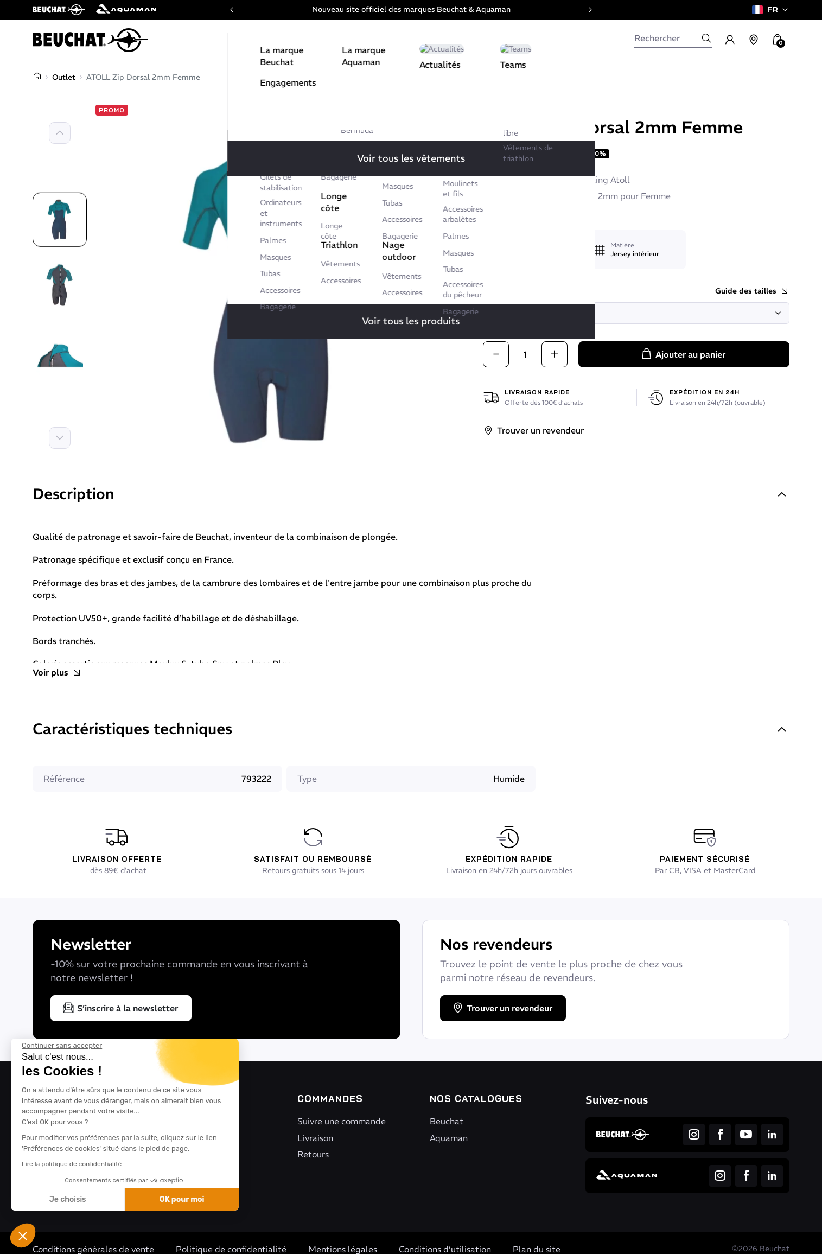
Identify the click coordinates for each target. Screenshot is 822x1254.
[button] (23, 1236)
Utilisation (522, 241)
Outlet (63, 77)
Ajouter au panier (682, 354)
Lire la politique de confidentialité (72, 1164)
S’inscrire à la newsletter (120, 1008)
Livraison (315, 1137)
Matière (622, 245)
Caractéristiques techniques (411, 730)
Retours (313, 1154)
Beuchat (506, 107)
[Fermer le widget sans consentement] (61, 1045)
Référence (64, 778)
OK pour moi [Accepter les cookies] (182, 1199)
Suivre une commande (341, 1121)
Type (307, 778)
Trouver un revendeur (533, 430)
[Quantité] (525, 354)
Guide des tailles (752, 291)
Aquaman (449, 1137)
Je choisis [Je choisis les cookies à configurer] (67, 1199)
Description (411, 495)
